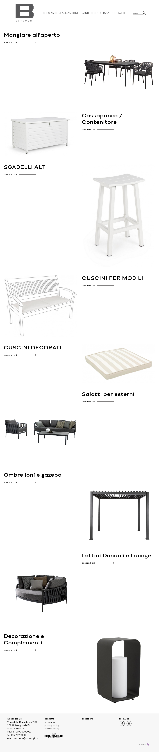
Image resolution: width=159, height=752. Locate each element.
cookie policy (52, 728)
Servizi (105, 13)
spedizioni (87, 718)
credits (144, 744)
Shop (94, 13)
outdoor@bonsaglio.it (26, 738)
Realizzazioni (68, 13)
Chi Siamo (50, 13)
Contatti (118, 13)
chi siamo (50, 722)
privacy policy (52, 725)
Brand (84, 13)
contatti (49, 718)
